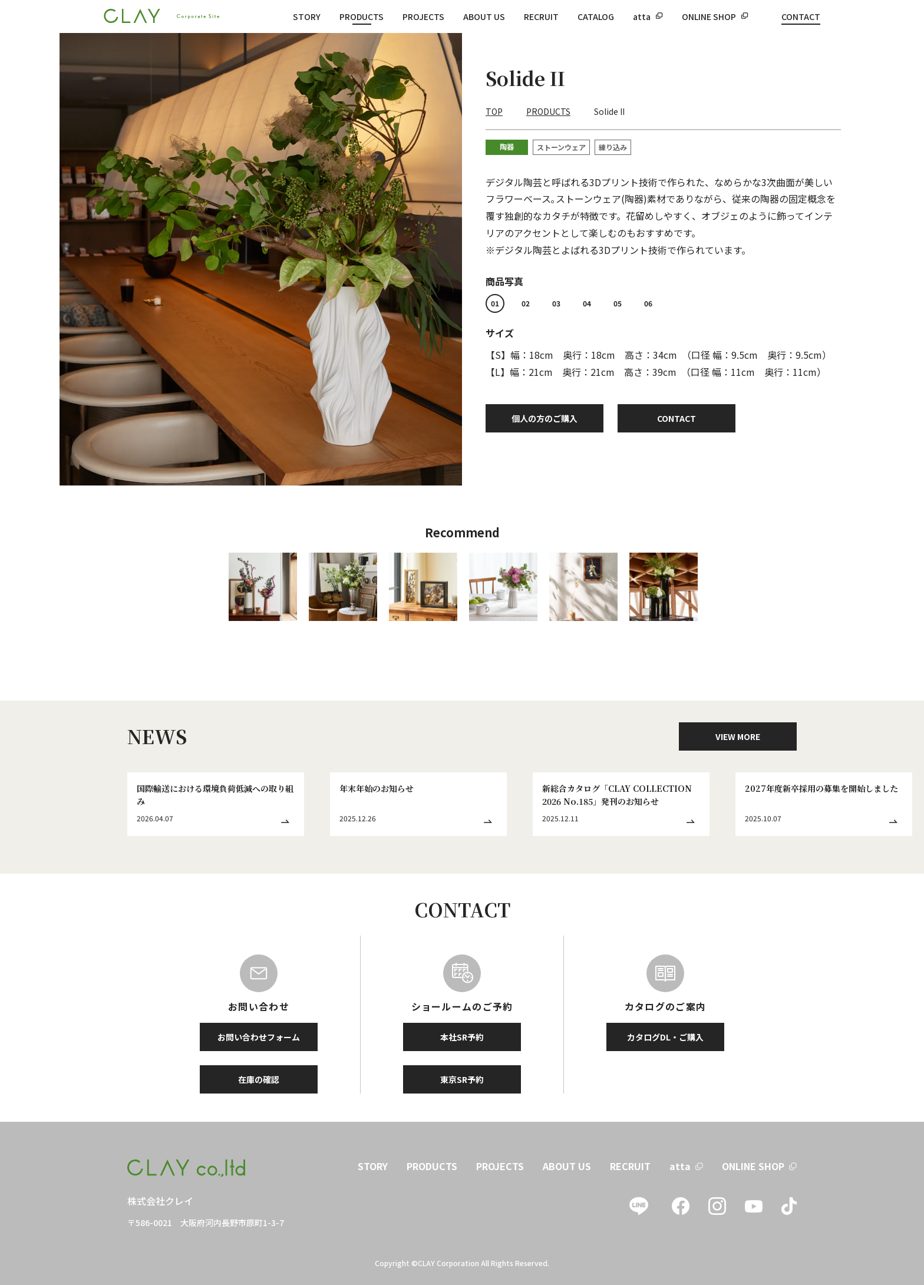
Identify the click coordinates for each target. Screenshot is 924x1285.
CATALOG (596, 16)
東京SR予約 (462, 1079)
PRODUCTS (361, 16)
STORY (307, 16)
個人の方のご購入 (545, 418)
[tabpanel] (261, 259)
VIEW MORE (737, 736)
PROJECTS (423, 16)
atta (642, 16)
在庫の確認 (258, 1079)
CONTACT (800, 16)
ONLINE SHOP (709, 16)
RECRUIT (541, 16)
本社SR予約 (462, 1037)
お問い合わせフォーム (258, 1037)
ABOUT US (484, 16)
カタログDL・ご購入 (665, 1037)
